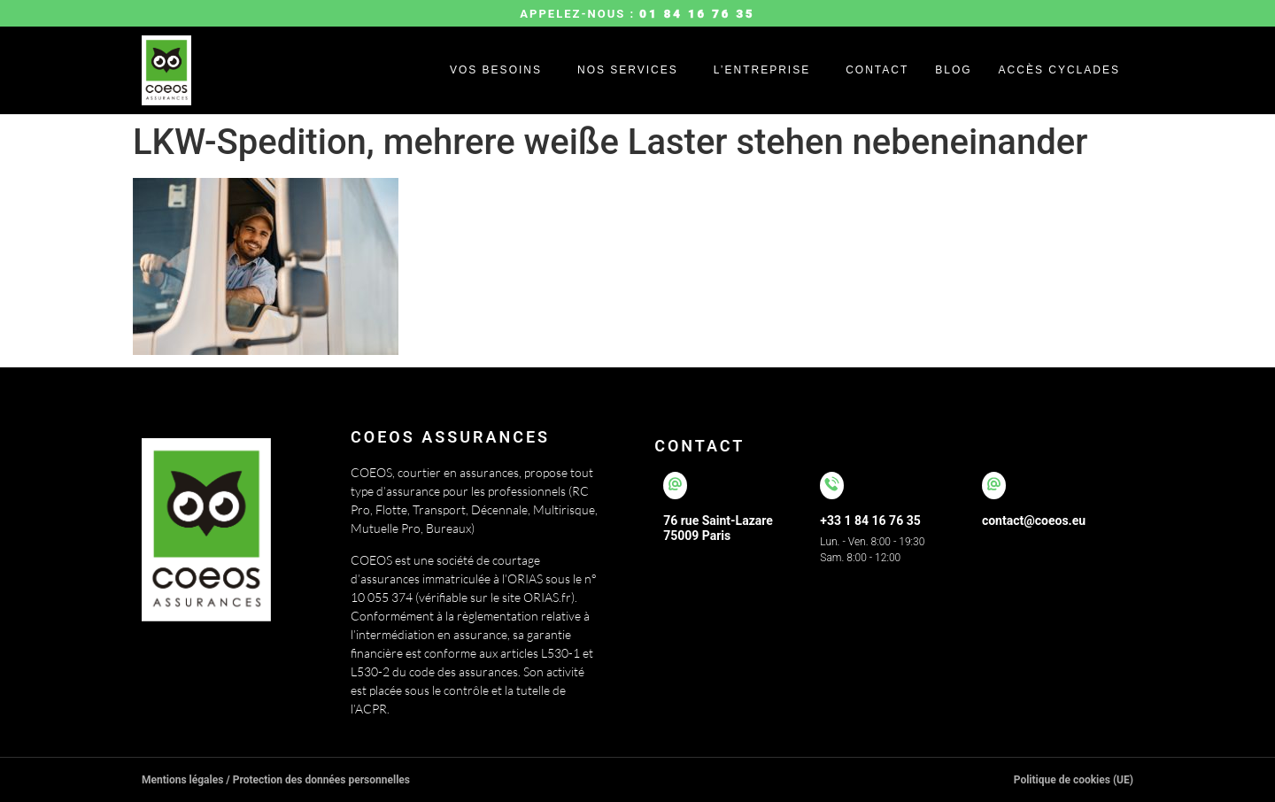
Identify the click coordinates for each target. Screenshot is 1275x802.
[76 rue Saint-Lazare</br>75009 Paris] (675, 485)
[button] (500, 70)
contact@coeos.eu (1034, 520)
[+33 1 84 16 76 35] (832, 485)
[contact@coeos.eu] (994, 485)
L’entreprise (762, 70)
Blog (953, 70)
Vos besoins (496, 70)
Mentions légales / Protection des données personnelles (276, 780)
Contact (877, 70)
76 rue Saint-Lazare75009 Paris (718, 528)
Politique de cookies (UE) (1073, 780)
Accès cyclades (1059, 70)
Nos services (627, 70)
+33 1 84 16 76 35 (870, 520)
